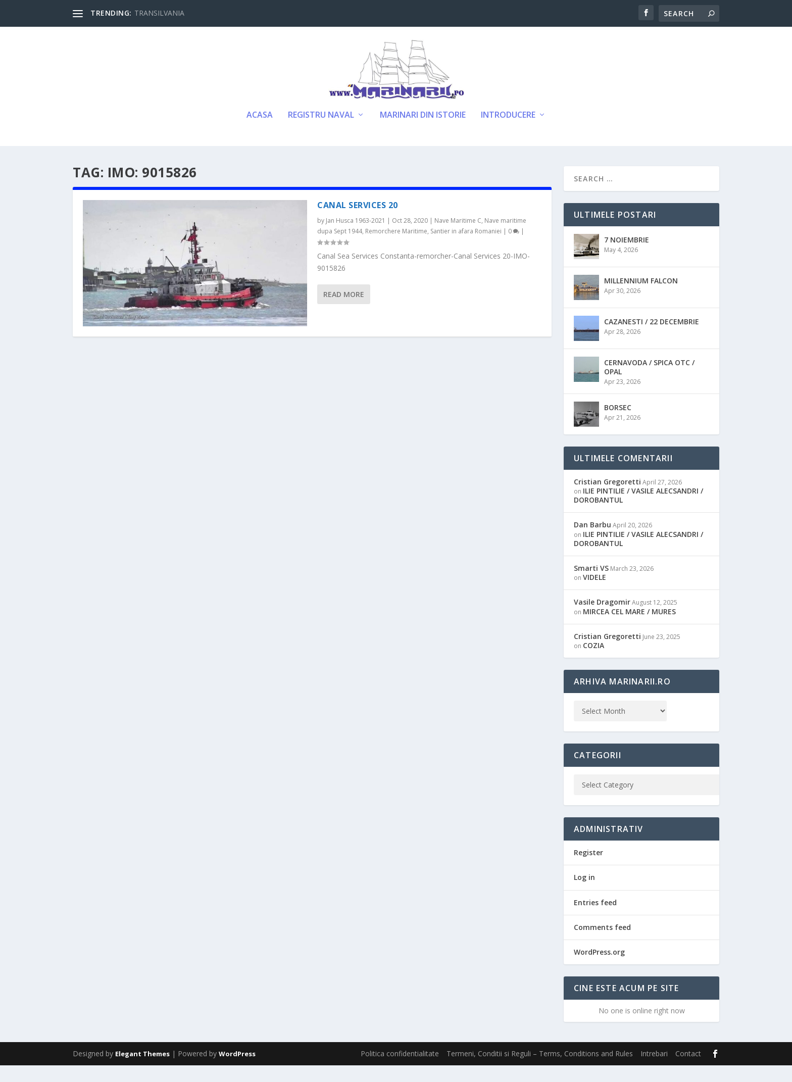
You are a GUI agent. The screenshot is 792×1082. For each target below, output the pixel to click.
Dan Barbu (592, 542)
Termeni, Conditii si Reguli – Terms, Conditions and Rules (540, 1070)
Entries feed (595, 919)
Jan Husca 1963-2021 (355, 237)
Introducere (508, 132)
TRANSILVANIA (159, 13)
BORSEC (617, 424)
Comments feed (602, 944)
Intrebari (654, 1070)
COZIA (593, 662)
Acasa (259, 132)
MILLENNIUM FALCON (641, 297)
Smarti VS (591, 584)
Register (588, 869)
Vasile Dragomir (602, 618)
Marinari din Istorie (423, 132)
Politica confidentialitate (400, 1070)
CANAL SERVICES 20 (357, 221)
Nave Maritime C (457, 237)
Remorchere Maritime (396, 247)
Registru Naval (321, 132)
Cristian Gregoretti (607, 498)
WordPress (237, 1070)
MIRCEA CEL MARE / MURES (629, 628)
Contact (688, 1070)
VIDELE (594, 594)
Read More (343, 311)
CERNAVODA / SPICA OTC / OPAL (649, 383)
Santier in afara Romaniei (466, 247)
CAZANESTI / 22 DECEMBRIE (651, 338)
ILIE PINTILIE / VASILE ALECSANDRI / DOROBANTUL (638, 512)
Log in (584, 894)
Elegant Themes (142, 1070)
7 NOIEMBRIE (626, 256)
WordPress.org (599, 968)
